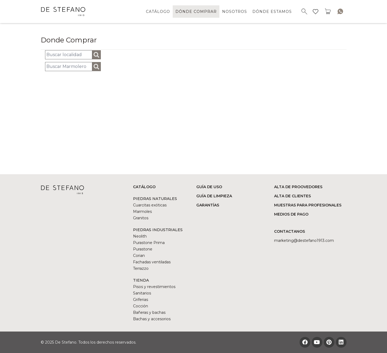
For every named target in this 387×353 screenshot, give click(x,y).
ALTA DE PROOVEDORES (298, 186)
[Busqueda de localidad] (68, 54)
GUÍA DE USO (209, 186)
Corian (139, 255)
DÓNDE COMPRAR (196, 11)
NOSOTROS (234, 11)
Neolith (140, 236)
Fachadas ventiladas (152, 262)
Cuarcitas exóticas (150, 205)
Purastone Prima (149, 242)
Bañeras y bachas (149, 312)
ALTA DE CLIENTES (292, 196)
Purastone (142, 249)
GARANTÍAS (207, 205)
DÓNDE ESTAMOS (272, 11)
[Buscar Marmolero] (68, 66)
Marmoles (142, 211)
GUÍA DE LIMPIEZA (214, 196)
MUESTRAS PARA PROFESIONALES (307, 205)
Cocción (140, 306)
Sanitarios (142, 293)
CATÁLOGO (158, 11)
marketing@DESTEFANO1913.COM (304, 240)
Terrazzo (141, 268)
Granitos (140, 218)
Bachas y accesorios (152, 318)
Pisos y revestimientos (154, 286)
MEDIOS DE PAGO (291, 214)
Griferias (140, 299)
